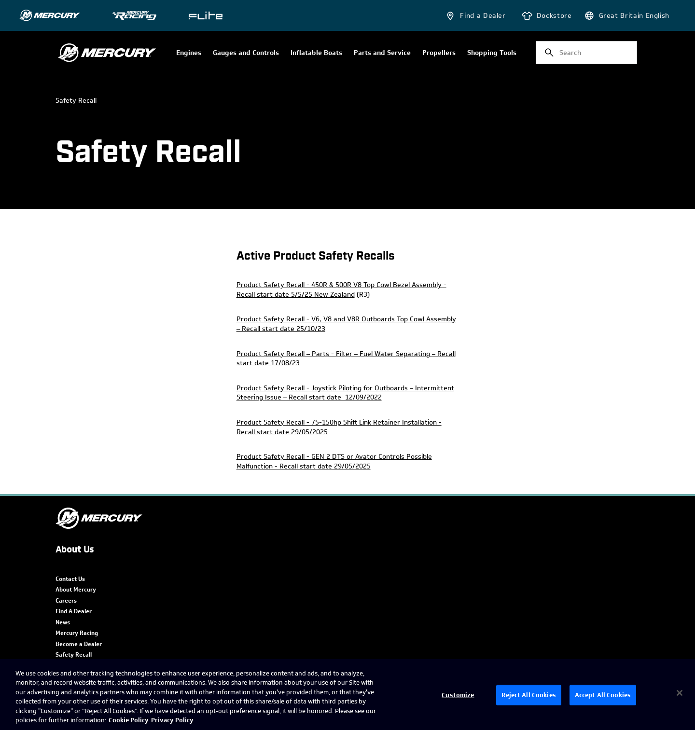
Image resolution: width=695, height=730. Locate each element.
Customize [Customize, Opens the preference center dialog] (458, 695)
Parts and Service (382, 53)
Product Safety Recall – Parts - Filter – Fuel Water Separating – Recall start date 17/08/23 (346, 359)
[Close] (679, 692)
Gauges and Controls (246, 53)
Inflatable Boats (316, 53)
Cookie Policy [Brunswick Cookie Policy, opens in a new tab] (129, 720)
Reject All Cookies (528, 695)
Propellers (439, 53)
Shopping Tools (491, 53)
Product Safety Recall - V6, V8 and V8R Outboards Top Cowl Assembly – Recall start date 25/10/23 (346, 324)
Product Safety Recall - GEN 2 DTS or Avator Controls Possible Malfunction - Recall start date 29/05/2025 (334, 461)
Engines (188, 53)
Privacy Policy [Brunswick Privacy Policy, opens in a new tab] (172, 720)
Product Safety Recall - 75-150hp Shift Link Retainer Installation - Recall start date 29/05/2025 (339, 427)
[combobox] (586, 52)
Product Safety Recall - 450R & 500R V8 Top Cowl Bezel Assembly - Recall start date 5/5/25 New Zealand (341, 290)
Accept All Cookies (603, 695)
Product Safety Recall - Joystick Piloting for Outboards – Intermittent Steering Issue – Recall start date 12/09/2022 (345, 393)
